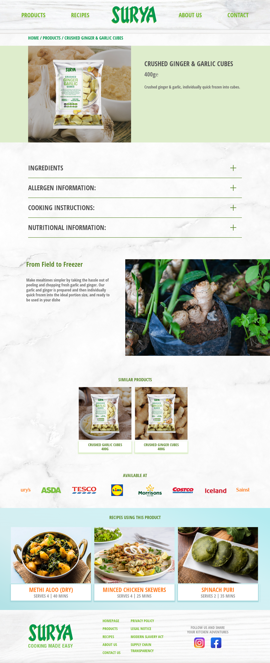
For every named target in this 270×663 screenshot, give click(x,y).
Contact (238, 15)
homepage (111, 620)
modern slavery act (147, 636)
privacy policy (142, 620)
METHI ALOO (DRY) (51, 590)
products (110, 628)
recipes (108, 636)
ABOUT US (190, 15)
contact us (111, 652)
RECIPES (80, 15)
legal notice (141, 628)
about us (110, 644)
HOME (33, 38)
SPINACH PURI (218, 590)
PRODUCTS (33, 15)
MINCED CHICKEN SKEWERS (134, 590)
